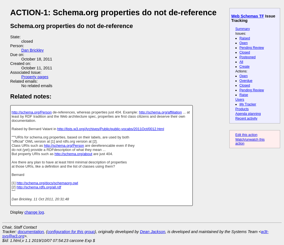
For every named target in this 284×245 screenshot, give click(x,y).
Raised (244, 38)
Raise (243, 95)
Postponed (247, 57)
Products (241, 109)
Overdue (245, 81)
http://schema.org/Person (32, 112)
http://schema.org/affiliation (160, 112)
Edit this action (246, 135)
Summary (242, 29)
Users (239, 100)
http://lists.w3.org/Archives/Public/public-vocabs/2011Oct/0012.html (110, 129)
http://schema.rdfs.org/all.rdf (39, 187)
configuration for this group (71, 231)
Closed (244, 52)
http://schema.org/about (73, 154)
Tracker (247, 104)
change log (34, 212)
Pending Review (251, 48)
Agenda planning (248, 114)
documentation (31, 231)
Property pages (35, 77)
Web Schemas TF (247, 16)
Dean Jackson (152, 231)
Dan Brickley (32, 50)
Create (244, 67)
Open (243, 43)
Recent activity (246, 118)
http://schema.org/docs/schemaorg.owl (47, 183)
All (241, 62)
